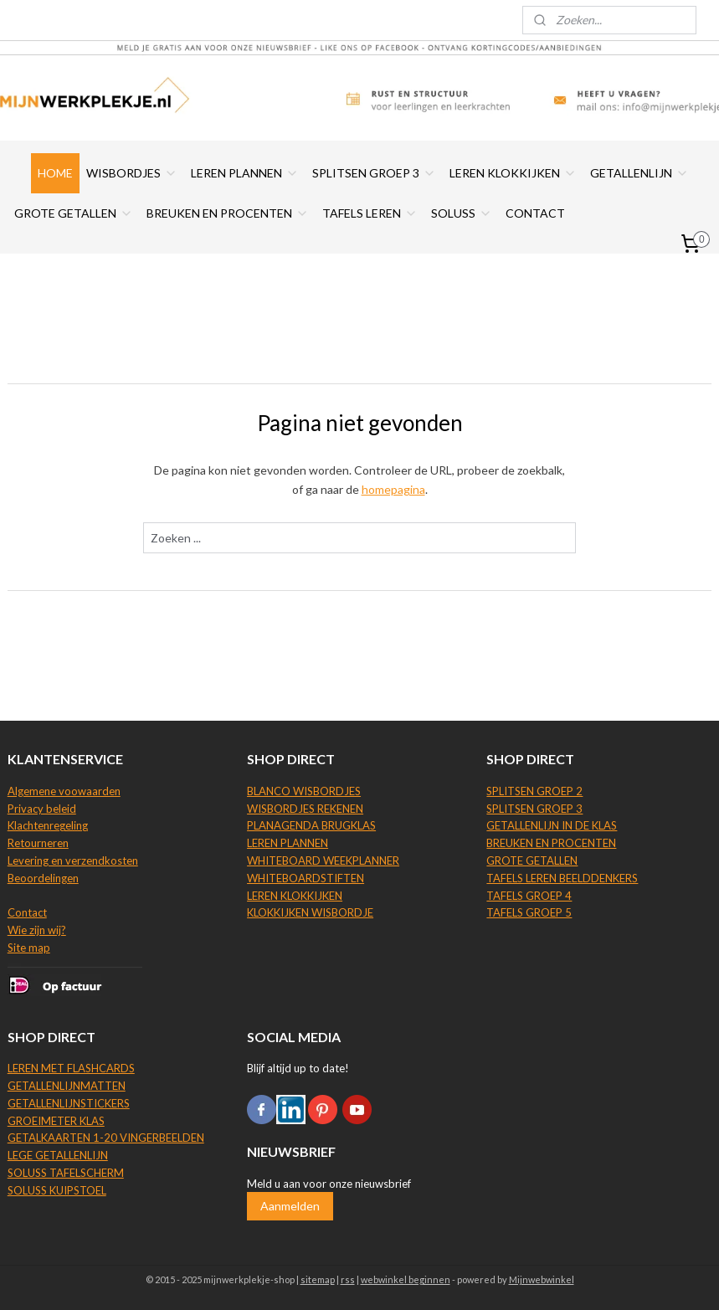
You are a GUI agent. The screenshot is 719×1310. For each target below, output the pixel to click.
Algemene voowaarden (64, 791)
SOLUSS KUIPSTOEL (57, 1190)
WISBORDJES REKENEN (305, 808)
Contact (27, 912)
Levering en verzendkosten (73, 860)
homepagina (393, 489)
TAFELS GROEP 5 (529, 912)
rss (348, 1279)
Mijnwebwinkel (541, 1279)
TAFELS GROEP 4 (529, 895)
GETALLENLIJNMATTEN (67, 1085)
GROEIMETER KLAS (56, 1121)
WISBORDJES (131, 173)
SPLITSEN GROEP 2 (534, 791)
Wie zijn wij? (37, 930)
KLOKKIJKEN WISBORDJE (310, 912)
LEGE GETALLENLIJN (58, 1155)
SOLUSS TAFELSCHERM (66, 1172)
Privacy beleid (42, 808)
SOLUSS (461, 213)
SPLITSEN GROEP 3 (374, 173)
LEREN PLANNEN (245, 173)
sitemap (317, 1279)
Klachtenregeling (48, 825)
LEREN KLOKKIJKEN (513, 173)
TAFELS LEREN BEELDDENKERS (562, 878)
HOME (55, 173)
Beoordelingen (43, 878)
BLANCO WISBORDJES (304, 791)
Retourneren (38, 843)
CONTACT (535, 213)
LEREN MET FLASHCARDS (71, 1068)
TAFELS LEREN (370, 213)
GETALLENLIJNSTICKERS (69, 1103)
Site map (29, 947)
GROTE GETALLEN (73, 213)
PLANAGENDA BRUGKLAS (311, 825)
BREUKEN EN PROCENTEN (227, 213)
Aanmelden (290, 1206)
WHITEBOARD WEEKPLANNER (323, 860)
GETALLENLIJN (639, 173)
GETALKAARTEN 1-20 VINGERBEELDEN (106, 1137)
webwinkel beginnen (405, 1279)
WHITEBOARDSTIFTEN (305, 878)
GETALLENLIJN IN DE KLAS (551, 825)
